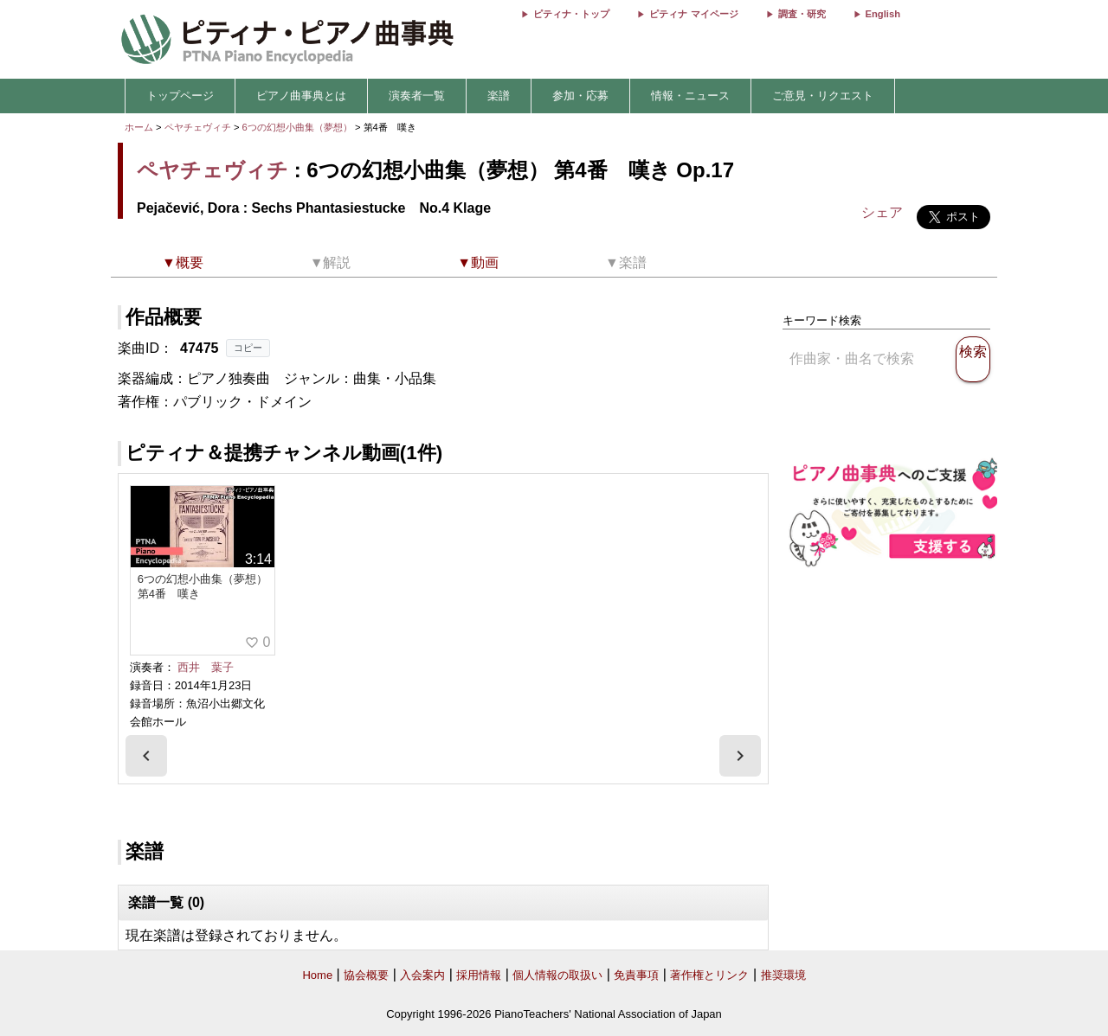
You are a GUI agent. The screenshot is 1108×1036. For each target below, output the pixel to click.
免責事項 (636, 975)
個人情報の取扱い (557, 975)
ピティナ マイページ (693, 14)
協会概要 (366, 975)
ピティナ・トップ (571, 14)
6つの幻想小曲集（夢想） (298, 127)
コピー (248, 347)
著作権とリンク (709, 975)
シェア (882, 212)
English (883, 14)
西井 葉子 (205, 667)
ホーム (139, 127)
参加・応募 (580, 95)
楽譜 (498, 95)
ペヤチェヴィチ (197, 127)
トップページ (180, 95)
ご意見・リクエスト (822, 95)
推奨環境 (783, 975)
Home (317, 975)
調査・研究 (802, 14)
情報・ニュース (690, 95)
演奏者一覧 (417, 95)
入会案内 (422, 975)
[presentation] (146, 756)
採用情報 (478, 975)
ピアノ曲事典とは (301, 95)
